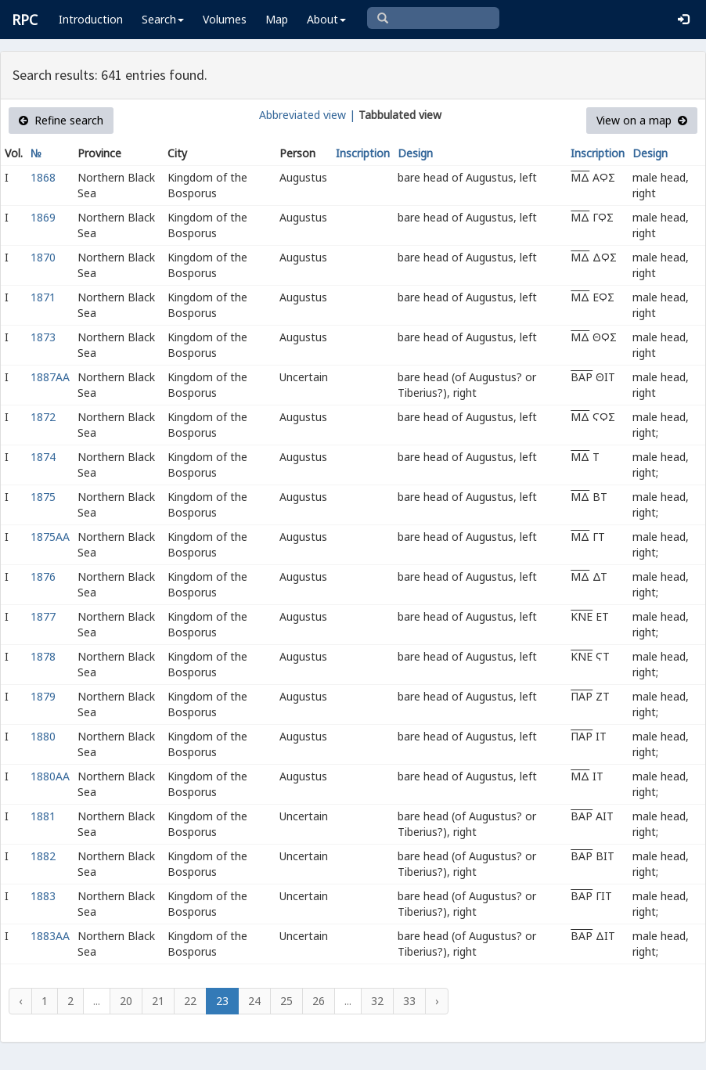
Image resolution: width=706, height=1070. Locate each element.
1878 (43, 656)
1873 (43, 337)
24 (254, 1000)
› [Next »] (436, 1000)
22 (190, 1000)
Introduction (91, 19)
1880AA (50, 776)
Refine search (61, 120)
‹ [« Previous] (20, 1000)
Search (163, 19)
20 (126, 1000)
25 (286, 1000)
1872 (43, 416)
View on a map (641, 120)
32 (377, 1000)
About (326, 19)
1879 (43, 696)
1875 (43, 496)
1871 (43, 297)
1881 (43, 816)
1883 (43, 895)
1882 (43, 855)
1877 (43, 616)
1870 (43, 257)
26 (318, 1000)
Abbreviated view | (307, 114)
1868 (43, 177)
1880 (43, 736)
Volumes (225, 19)
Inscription (363, 153)
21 (158, 1000)
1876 (43, 576)
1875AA (50, 536)
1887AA (50, 376)
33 (409, 1000)
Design (415, 153)
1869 (43, 217)
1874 (43, 456)
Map (276, 19)
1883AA (50, 935)
